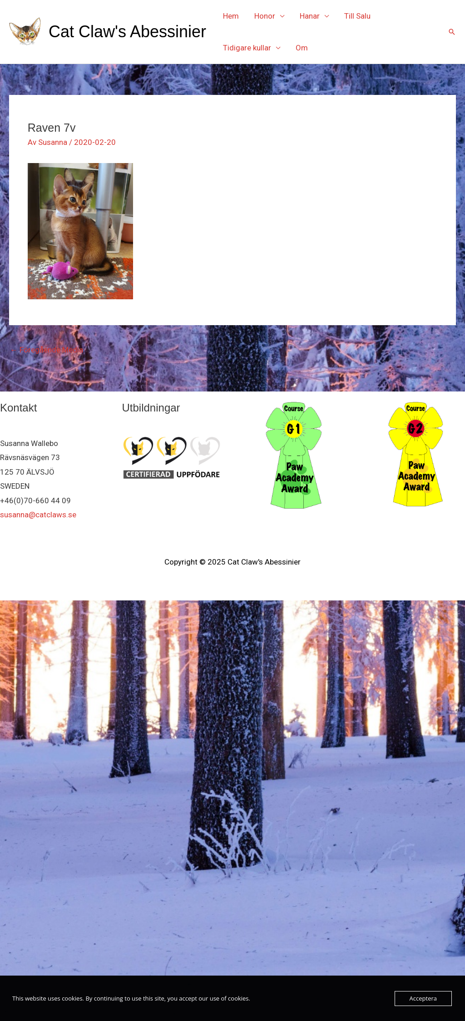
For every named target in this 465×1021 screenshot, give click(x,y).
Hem (231, 15)
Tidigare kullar (247, 47)
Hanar (310, 15)
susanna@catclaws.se (38, 514)
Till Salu (357, 15)
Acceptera (423, 998)
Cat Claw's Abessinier (127, 31)
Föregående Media (46, 349)
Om (302, 47)
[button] (452, 32)
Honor (264, 15)
